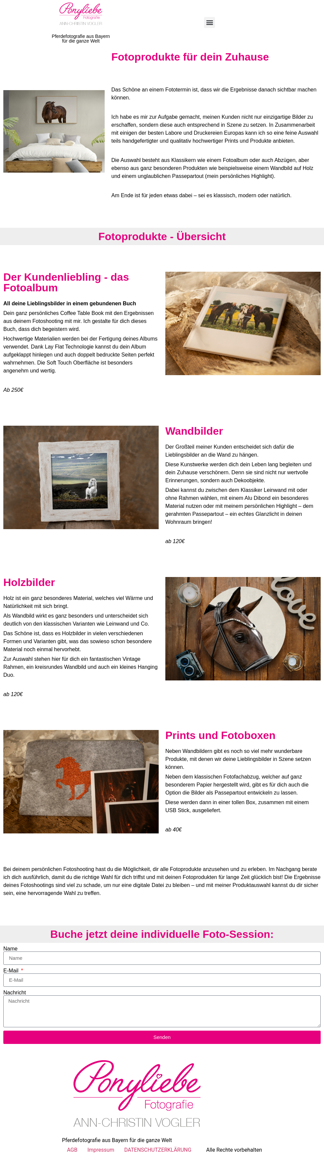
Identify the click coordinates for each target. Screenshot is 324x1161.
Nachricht (14, 992)
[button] (209, 22)
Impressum (100, 1150)
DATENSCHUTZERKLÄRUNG (157, 1150)
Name (10, 948)
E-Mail (11, 970)
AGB (72, 1150)
